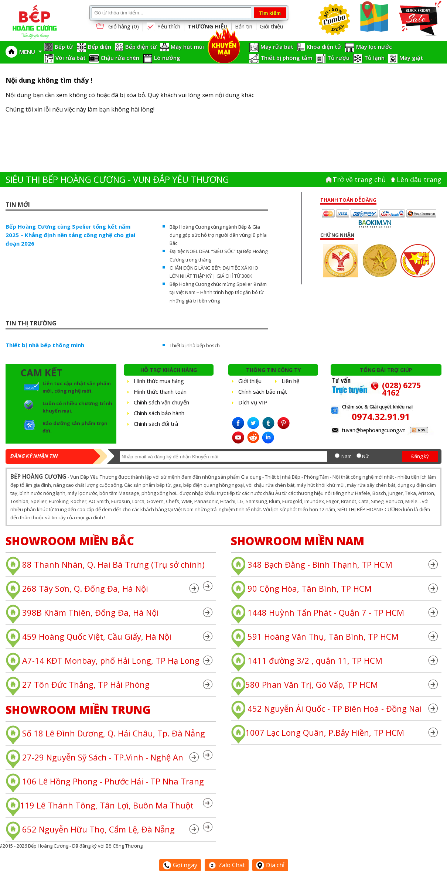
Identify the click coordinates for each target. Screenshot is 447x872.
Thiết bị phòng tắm (286, 57)
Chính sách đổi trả (156, 423)
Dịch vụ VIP (252, 402)
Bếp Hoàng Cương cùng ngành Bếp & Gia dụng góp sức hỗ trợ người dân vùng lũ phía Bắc (218, 234)
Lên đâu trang (419, 179)
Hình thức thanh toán (160, 391)
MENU (30, 51)
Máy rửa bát (276, 46)
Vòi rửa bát (70, 57)
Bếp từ (64, 46)
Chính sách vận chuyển (161, 402)
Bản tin (243, 26)
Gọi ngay (180, 865)
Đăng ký (420, 456)
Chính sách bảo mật (262, 391)
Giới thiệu (271, 26)
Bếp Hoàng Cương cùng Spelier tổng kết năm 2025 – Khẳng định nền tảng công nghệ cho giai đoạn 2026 (70, 235)
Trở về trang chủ (359, 179)
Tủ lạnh (374, 57)
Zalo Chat (226, 865)
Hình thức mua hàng (159, 380)
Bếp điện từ (141, 46)
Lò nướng (167, 57)
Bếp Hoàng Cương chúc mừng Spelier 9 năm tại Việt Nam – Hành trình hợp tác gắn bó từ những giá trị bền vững (218, 292)
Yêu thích (163, 27)
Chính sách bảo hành (159, 413)
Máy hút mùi (187, 46)
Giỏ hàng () (117, 26)
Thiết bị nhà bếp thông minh (45, 345)
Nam (346, 456)
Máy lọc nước (374, 46)
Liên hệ (290, 380)
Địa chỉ (270, 865)
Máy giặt (411, 57)
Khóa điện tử (324, 46)
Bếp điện (99, 46)
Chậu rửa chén (119, 57)
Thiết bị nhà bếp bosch (195, 345)
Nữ (365, 456)
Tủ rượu (338, 57)
